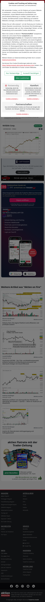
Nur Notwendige (12, 73)
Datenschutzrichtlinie (9, 60)
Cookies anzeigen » (12, 99)
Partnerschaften (24, 104)
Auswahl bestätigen (31, 73)
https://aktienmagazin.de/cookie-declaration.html (18, 65)
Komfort (34, 85)
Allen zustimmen (22, 78)
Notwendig (13, 85)
